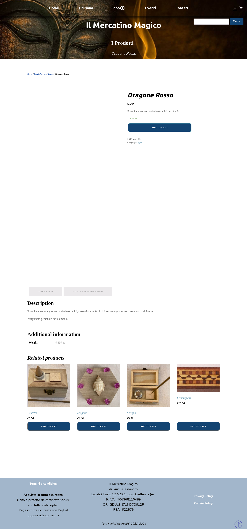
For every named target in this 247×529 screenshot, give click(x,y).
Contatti (182, 8)
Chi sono (86, 8)
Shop (118, 8)
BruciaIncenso (40, 74)
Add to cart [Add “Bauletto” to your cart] (49, 426)
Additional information (88, 291)
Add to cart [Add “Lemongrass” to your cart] (198, 426)
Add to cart (159, 127)
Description (45, 291)
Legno (51, 74)
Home (54, 8)
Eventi (150, 8)
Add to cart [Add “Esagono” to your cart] (98, 426)
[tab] (45, 291)
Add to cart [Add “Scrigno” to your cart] (148, 426)
